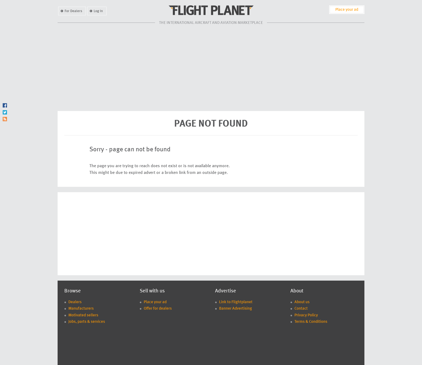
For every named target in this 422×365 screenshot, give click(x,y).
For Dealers (73, 11)
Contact (301, 309)
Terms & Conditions (310, 322)
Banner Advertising (235, 309)
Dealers (75, 302)
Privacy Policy (306, 315)
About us (302, 302)
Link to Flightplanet (235, 302)
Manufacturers (81, 309)
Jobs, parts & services (86, 322)
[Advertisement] (211, 68)
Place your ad (346, 10)
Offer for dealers (158, 309)
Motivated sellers (83, 315)
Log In (98, 11)
